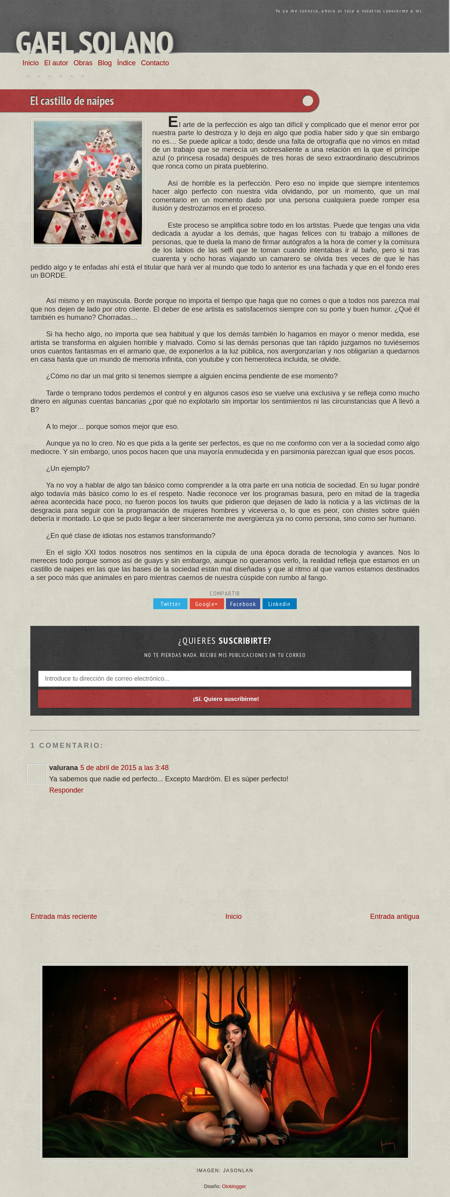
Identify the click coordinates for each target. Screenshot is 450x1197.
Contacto (155, 63)
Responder (66, 790)
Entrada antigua (394, 916)
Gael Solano (94, 42)
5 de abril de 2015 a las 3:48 (125, 768)
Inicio (31, 63)
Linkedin (279, 604)
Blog (105, 63)
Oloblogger (234, 1186)
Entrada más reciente (63, 916)
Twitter (170, 604)
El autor (56, 63)
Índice (126, 63)
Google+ (207, 604)
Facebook (243, 604)
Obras (83, 63)
